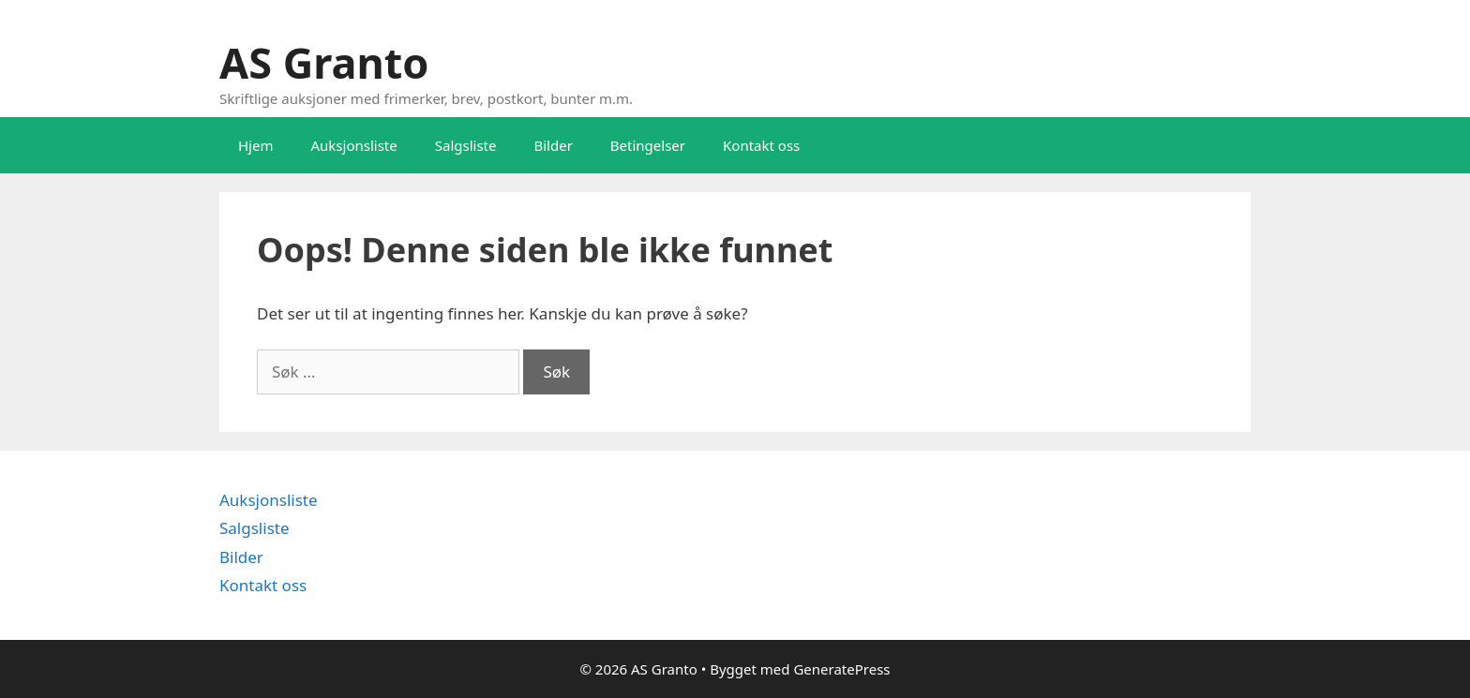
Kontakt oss (761, 145)
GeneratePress (841, 669)
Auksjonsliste (353, 145)
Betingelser (647, 145)
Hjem (255, 145)
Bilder (552, 145)
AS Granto (323, 62)
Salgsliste (466, 145)
